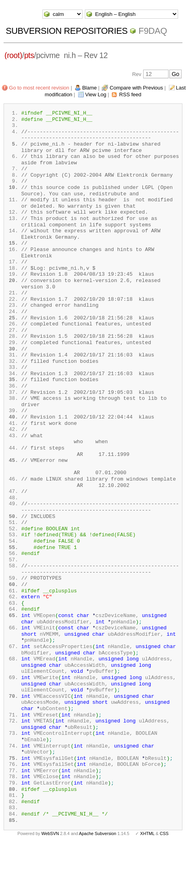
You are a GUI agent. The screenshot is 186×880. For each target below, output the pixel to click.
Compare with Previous (136, 88)
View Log (95, 94)
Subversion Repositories (66, 31)
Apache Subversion (97, 867)
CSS (164, 867)
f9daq (152, 31)
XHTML (147, 867)
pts (29, 55)
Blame (89, 88)
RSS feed (130, 94)
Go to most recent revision (39, 88)
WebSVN (50, 867)
